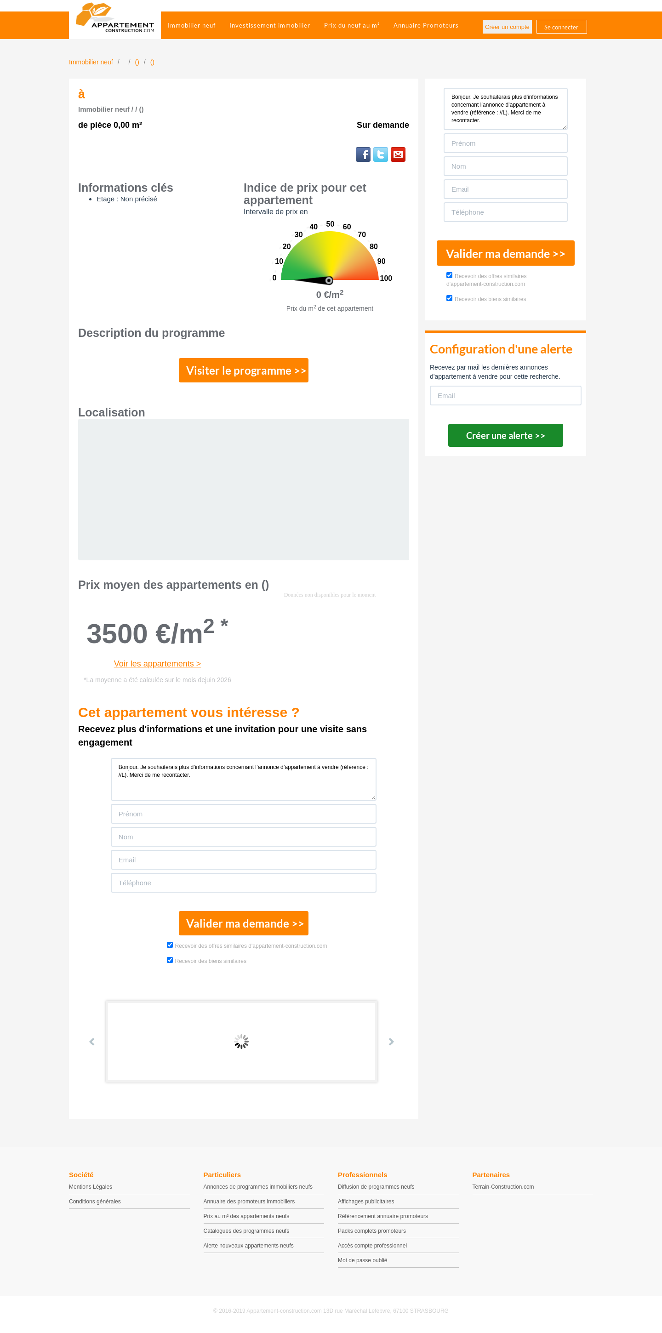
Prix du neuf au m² (352, 25)
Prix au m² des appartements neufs (247, 1218)
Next (390, 1043)
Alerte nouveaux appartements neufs (249, 1247)
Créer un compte (507, 26)
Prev (92, 1043)
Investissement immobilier (269, 25)
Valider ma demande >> (244, 924)
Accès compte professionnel (372, 1247)
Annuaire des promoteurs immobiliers (249, 1203)
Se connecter (561, 27)
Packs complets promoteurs (372, 1233)
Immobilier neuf (192, 25)
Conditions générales (95, 1203)
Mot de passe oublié (362, 1262)
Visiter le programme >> (244, 371)
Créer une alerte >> (506, 435)
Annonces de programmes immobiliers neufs (258, 1188)
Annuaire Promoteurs (426, 25)
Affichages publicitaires (366, 1203)
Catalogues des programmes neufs (247, 1233)
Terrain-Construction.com (503, 1188)
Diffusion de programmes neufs (376, 1188)
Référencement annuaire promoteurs (383, 1218)
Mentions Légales (90, 1188)
